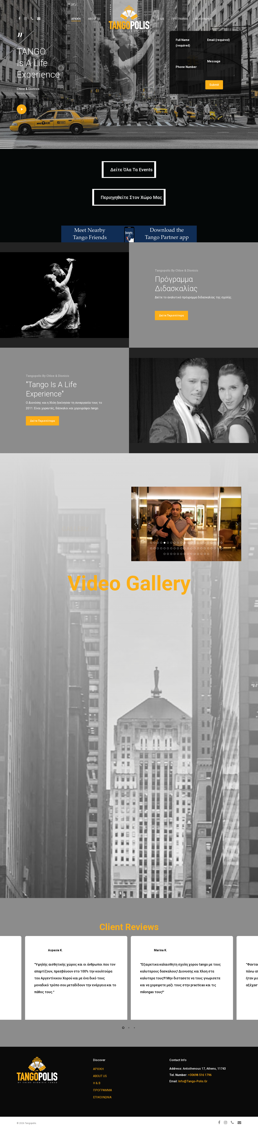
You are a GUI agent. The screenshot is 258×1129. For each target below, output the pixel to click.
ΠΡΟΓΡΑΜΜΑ (179, 18)
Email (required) (221, 46)
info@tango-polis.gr (192, 1081)
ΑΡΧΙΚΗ (76, 18)
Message (221, 69)
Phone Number (189, 73)
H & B (161, 18)
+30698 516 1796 (199, 1075)
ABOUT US (94, 18)
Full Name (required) (189, 48)
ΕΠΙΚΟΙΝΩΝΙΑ (203, 18)
